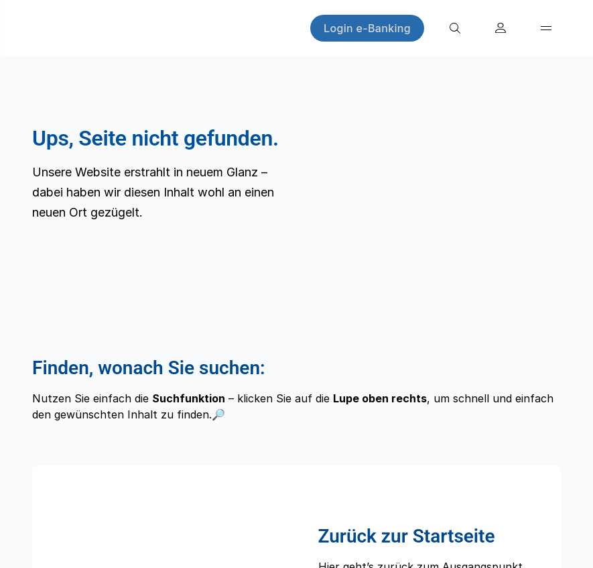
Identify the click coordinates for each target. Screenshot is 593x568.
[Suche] (455, 28)
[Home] (85, 28)
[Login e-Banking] (367, 28)
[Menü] (546, 28)
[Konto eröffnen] (500, 28)
